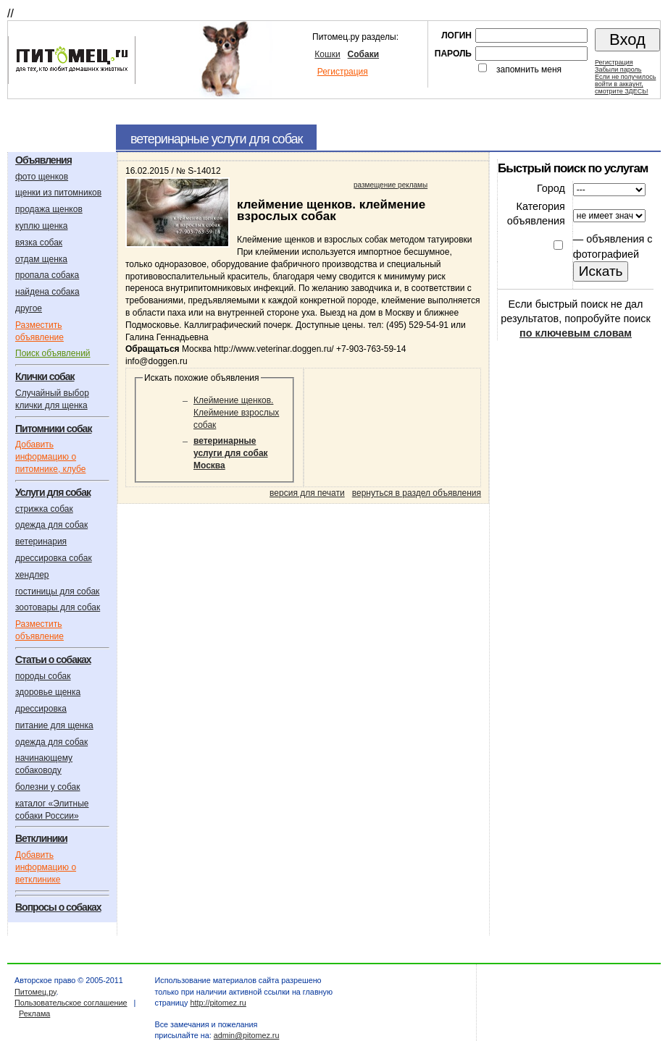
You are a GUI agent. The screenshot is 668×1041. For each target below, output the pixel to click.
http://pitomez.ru (218, 1002)
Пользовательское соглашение (71, 1002)
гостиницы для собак (57, 591)
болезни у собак (47, 787)
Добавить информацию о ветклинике (45, 867)
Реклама (34, 1013)
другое (28, 308)
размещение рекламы (390, 185)
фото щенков (41, 177)
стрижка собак (44, 509)
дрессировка (41, 709)
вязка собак (38, 242)
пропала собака (47, 275)
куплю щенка (41, 226)
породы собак (43, 676)
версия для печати (307, 493)
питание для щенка (54, 725)
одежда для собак (51, 525)
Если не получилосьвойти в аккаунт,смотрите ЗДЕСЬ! (625, 84)
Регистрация (342, 72)
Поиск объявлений (53, 353)
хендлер (32, 575)
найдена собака (47, 292)
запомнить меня (528, 69)
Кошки (327, 54)
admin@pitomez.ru (247, 1035)
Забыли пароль (618, 69)
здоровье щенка (47, 692)
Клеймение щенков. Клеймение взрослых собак (236, 412)
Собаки (363, 54)
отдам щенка (41, 259)
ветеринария (41, 541)
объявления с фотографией (613, 246)
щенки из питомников (58, 192)
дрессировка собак (53, 558)
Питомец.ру (35, 991)
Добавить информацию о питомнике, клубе (50, 456)
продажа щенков (49, 209)
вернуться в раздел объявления (416, 493)
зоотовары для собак (57, 607)
